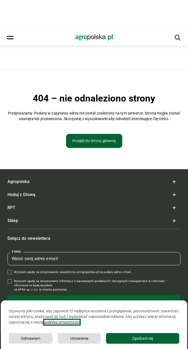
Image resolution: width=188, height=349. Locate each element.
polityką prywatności (61, 322)
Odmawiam (30, 338)
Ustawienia (79, 338)
